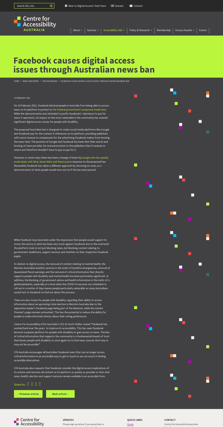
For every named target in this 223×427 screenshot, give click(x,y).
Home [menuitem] (130, 424)
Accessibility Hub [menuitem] (112, 30)
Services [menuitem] (91, 30)
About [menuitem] (76, 30)
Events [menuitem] (203, 30)
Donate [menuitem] (119, 6)
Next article (59, 394)
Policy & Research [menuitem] (139, 30)
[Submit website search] (51, 5)
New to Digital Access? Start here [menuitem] (87, 6)
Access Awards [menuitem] (183, 30)
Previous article (29, 394)
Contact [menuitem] (138, 6)
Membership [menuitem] (164, 30)
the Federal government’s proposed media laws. (80, 109)
